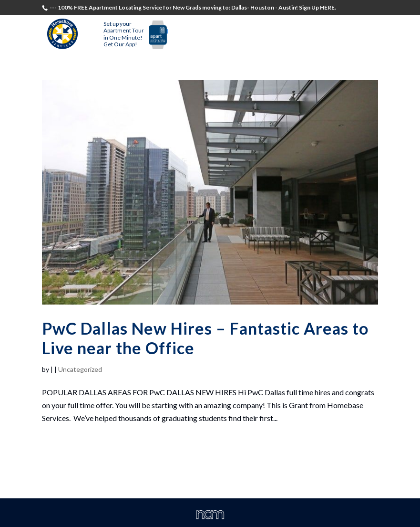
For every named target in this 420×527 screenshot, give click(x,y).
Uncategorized (80, 369)
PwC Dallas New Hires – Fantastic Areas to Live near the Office (205, 338)
